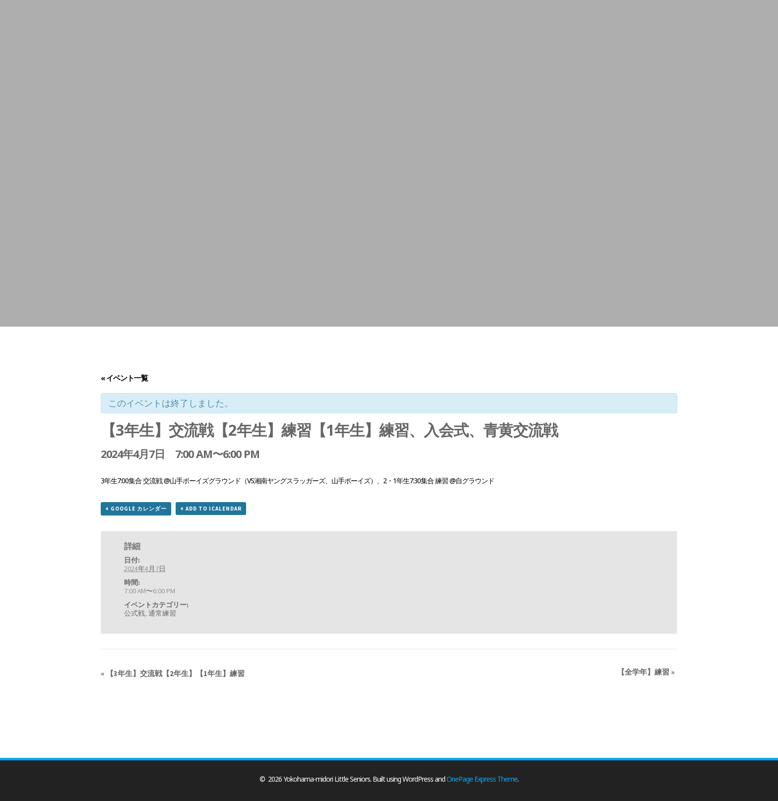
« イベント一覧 (124, 378)
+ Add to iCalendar (211, 508)
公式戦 (134, 613)
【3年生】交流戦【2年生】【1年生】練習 (173, 673)
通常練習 (162, 613)
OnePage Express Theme (482, 779)
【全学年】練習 (646, 672)
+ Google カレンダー (136, 508)
